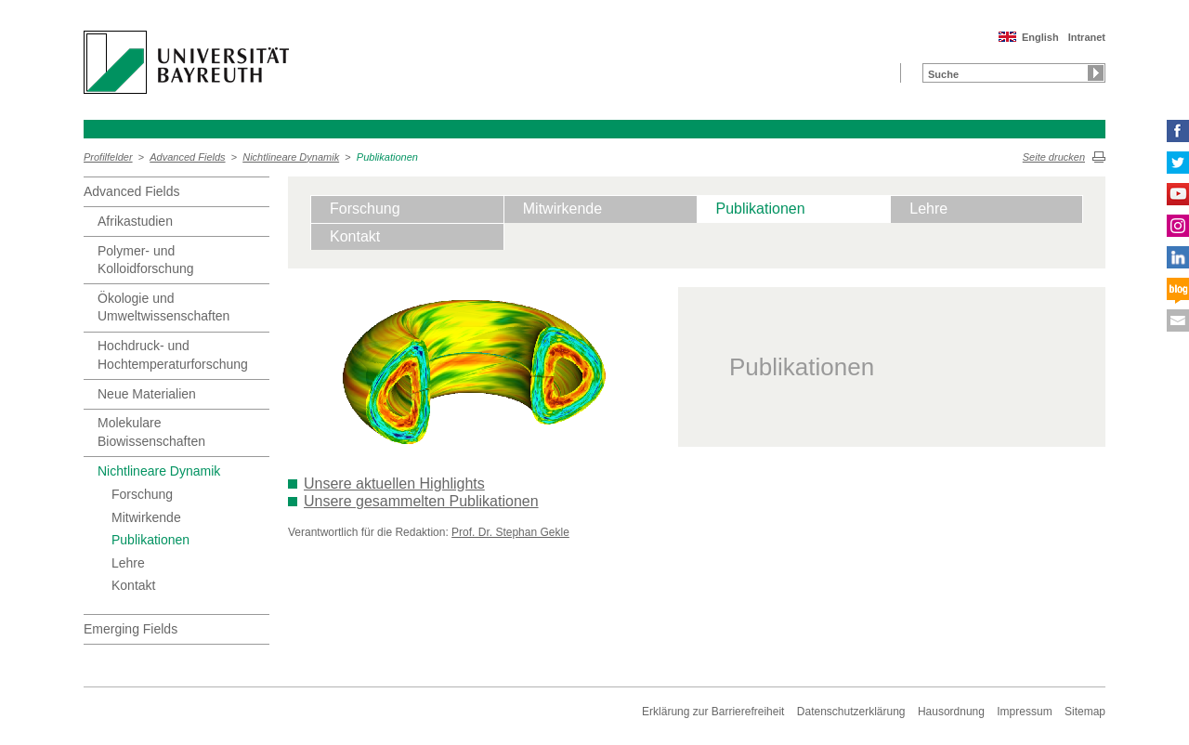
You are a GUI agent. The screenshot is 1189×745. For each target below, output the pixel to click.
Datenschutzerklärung (851, 711)
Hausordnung (951, 711)
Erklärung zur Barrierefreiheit (713, 711)
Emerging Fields (130, 628)
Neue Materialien (147, 393)
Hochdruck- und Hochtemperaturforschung (173, 355)
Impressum (1024, 711)
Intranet (1086, 37)
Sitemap (1085, 711)
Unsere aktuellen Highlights (394, 483)
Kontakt (133, 585)
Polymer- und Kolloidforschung (146, 260)
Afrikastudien (135, 221)
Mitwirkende (146, 517)
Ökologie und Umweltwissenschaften (163, 307)
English (1040, 37)
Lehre (128, 562)
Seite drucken (1054, 157)
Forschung (142, 494)
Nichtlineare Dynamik (290, 157)
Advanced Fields (187, 157)
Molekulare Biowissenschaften (151, 432)
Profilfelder (108, 157)
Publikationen (387, 157)
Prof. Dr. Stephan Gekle (510, 532)
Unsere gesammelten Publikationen (421, 501)
